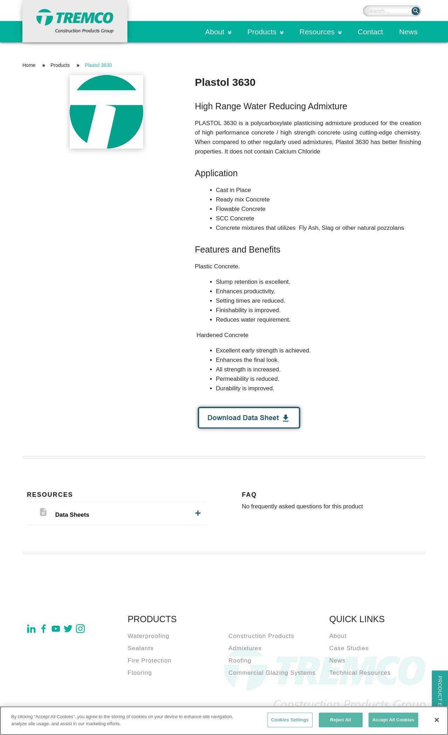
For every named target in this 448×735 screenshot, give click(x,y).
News (408, 32)
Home (28, 65)
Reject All (340, 721)
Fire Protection (150, 660)
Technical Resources (360, 672)
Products (261, 32)
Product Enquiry (440, 701)
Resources (317, 32)
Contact (370, 32)
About (214, 32)
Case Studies (349, 648)
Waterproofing (148, 636)
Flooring (140, 672)
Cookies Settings (290, 721)
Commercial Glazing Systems (272, 672)
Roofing (240, 660)
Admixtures (245, 648)
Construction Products (261, 636)
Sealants (141, 648)
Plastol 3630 (98, 65)
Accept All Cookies (393, 721)
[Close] (436, 722)
